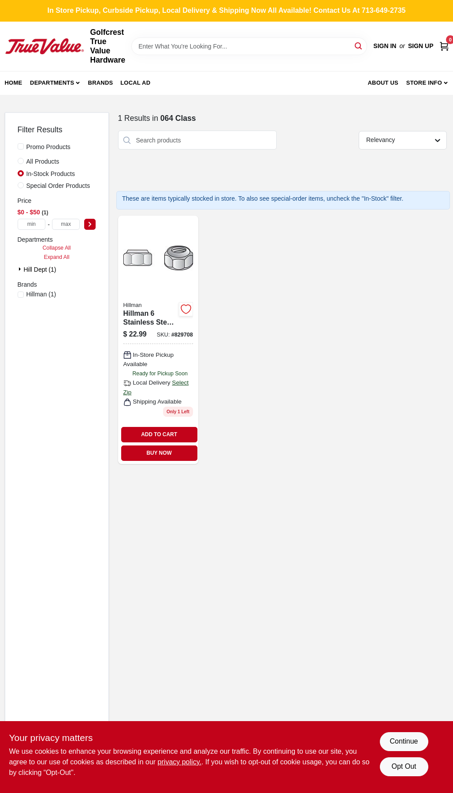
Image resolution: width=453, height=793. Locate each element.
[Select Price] (90, 224)
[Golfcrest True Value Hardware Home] (44, 46)
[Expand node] (20, 269)
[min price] (32, 224)
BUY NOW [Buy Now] (158, 453)
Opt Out (403, 766)
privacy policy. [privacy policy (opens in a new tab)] (179, 762)
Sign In (384, 45)
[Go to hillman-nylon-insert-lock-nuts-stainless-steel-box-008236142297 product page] (158, 340)
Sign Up (421, 45)
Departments (52, 82)
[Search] (359, 45)
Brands (100, 82)
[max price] (66, 224)
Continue (404, 741)
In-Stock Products (50, 174)
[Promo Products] (21, 146)
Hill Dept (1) (40, 269)
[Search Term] (249, 46)
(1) (41, 294)
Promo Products (48, 147)
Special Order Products (58, 185)
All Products (42, 161)
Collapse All (56, 248)
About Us (383, 82)
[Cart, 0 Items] (444, 46)
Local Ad (135, 82)
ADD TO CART (159, 434)
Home (13, 82)
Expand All (57, 257)
